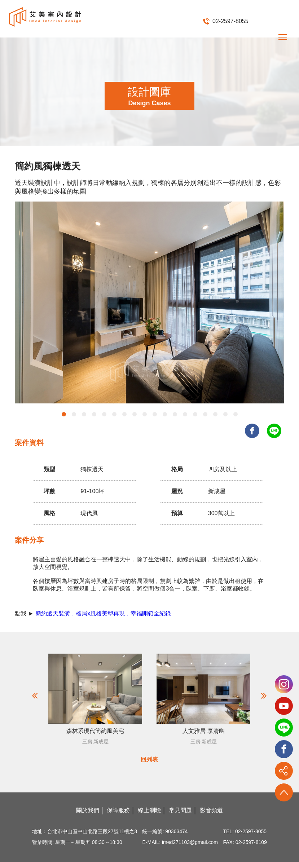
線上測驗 (149, 810)
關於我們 (87, 810)
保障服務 (118, 810)
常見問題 (180, 810)
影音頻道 (211, 810)
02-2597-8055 (226, 21)
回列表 (149, 759)
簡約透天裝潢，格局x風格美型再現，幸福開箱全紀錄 (103, 613)
